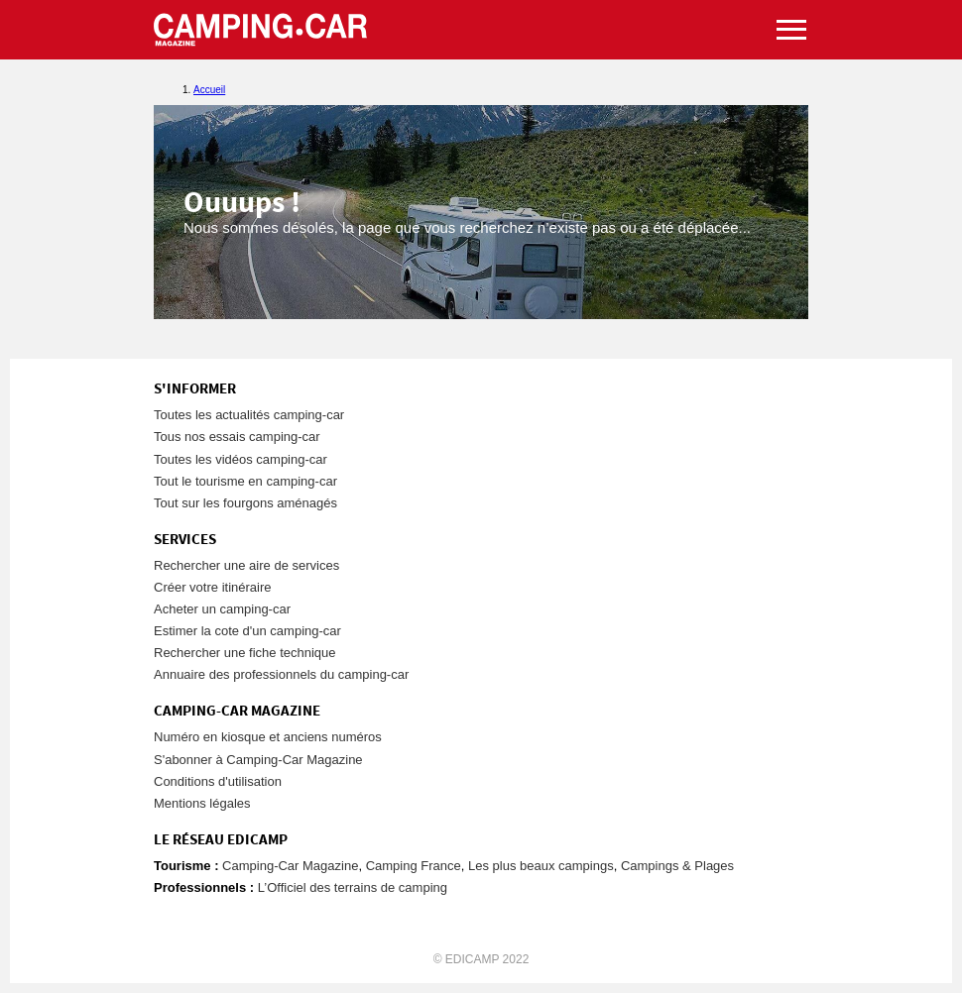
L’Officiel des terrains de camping (352, 887)
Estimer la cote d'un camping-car (247, 630)
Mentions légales (202, 803)
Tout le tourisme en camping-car (245, 481)
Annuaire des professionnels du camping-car (281, 674)
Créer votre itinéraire (213, 587)
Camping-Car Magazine (290, 865)
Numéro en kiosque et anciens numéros (268, 736)
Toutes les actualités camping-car (249, 414)
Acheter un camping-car (222, 609)
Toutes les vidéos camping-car (240, 459)
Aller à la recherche (957, 8)
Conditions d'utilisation (218, 781)
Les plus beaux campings (541, 865)
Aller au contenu (946, 8)
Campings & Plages (677, 865)
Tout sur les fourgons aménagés (245, 503)
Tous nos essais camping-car (237, 436)
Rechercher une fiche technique (245, 652)
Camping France (413, 865)
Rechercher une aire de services (246, 565)
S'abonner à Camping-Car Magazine (258, 759)
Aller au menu (937, 8)
